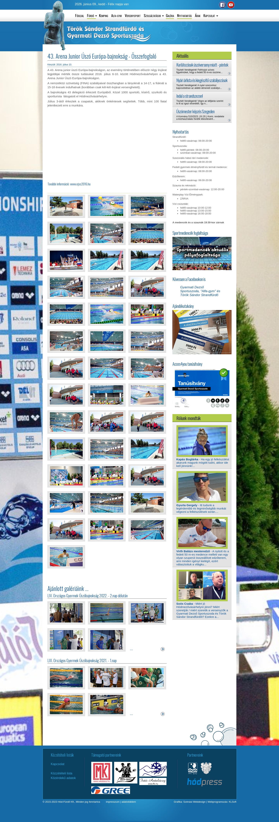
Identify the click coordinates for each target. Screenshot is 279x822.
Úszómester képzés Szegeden (195, 111)
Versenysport (133, 15)
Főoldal (79, 15)
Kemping (103, 15)
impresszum (113, 801)
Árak (197, 15)
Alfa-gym (116, 15)
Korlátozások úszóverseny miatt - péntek (202, 65)
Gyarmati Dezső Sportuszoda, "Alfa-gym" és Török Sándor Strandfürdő (200, 291)
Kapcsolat (57, 764)
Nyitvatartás (184, 15)
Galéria (170, 15)
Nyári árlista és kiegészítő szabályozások (201, 80)
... (131, 649)
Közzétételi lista (61, 773)
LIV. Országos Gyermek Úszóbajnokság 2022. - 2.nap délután (87, 596)
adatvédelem (128, 801)
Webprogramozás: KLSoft (222, 801)
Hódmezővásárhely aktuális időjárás (205, 37)
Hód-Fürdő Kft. (66, 801)
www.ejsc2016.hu (80, 183)
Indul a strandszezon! (189, 96)
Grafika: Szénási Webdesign (190, 801)
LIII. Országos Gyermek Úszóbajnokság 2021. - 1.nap (82, 660)
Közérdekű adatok (63, 778)
